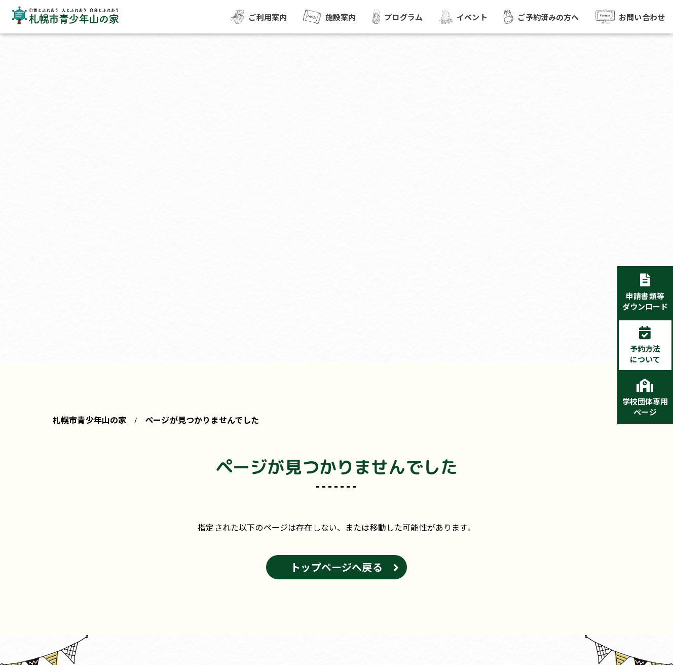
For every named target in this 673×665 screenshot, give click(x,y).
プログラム (397, 17)
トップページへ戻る (336, 567)
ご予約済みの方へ (541, 17)
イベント (463, 17)
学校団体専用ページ (645, 406)
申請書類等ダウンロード (645, 301)
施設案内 (329, 17)
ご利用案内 (259, 17)
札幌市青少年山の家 (89, 420)
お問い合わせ (630, 17)
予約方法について (645, 353)
